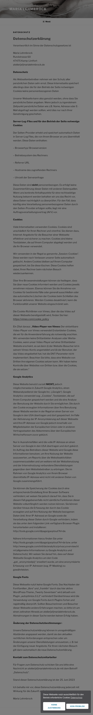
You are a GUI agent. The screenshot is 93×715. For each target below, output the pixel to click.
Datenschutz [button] (76, 698)
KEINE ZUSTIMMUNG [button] (54, 706)
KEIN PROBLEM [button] (77, 706)
